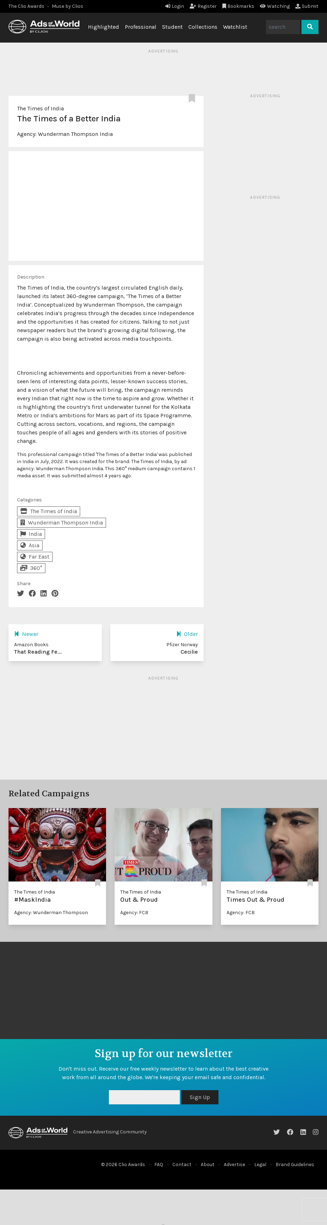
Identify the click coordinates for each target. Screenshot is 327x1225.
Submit (306, 6)
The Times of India (40, 108)
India (31, 534)
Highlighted (103, 26)
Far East (34, 556)
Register (203, 6)
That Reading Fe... (38, 651)
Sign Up (200, 1097)
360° (31, 568)
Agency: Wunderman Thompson (51, 913)
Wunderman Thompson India (75, 134)
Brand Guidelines (295, 1164)
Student (172, 26)
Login (174, 6)
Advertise (234, 1164)
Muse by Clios (67, 6)
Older (187, 634)
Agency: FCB (134, 913)
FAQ (158, 1164)
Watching (275, 6)
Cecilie (189, 651)
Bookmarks (238, 6)
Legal (260, 1164)
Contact (182, 1164)
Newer (26, 634)
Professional (140, 26)
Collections (202, 26)
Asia (29, 545)
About (208, 1164)
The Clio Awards (26, 6)
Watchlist (235, 26)
